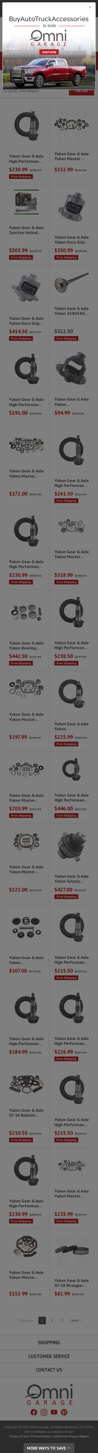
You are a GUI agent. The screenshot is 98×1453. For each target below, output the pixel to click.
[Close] (49, 7)
